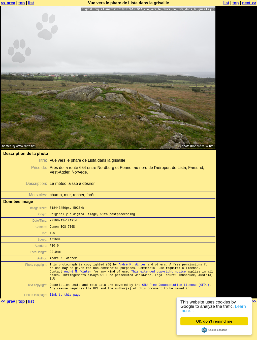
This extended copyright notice (158, 280)
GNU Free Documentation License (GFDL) (175, 296)
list (31, 3)
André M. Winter (132, 272)
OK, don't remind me (214, 321)
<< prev (8, 3)
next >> (249, 3)
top (21, 3)
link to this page (65, 307)
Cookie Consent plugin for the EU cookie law (214, 330)
